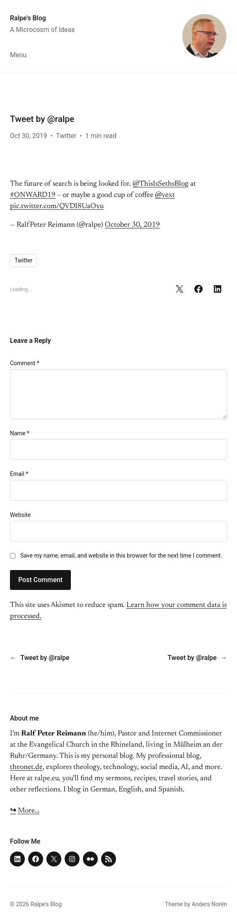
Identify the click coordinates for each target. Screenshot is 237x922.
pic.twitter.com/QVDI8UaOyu (57, 206)
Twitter (66, 136)
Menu (18, 55)
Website (20, 515)
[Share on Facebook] (198, 289)
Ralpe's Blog (28, 18)
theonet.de (26, 767)
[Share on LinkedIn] (217, 289)
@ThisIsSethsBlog (161, 184)
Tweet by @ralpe (44, 658)
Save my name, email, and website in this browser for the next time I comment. (121, 555)
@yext (165, 195)
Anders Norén (209, 904)
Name (19, 433)
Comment (24, 363)
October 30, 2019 (132, 225)
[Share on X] (179, 289)
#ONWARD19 (33, 195)
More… (28, 811)
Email (19, 474)
